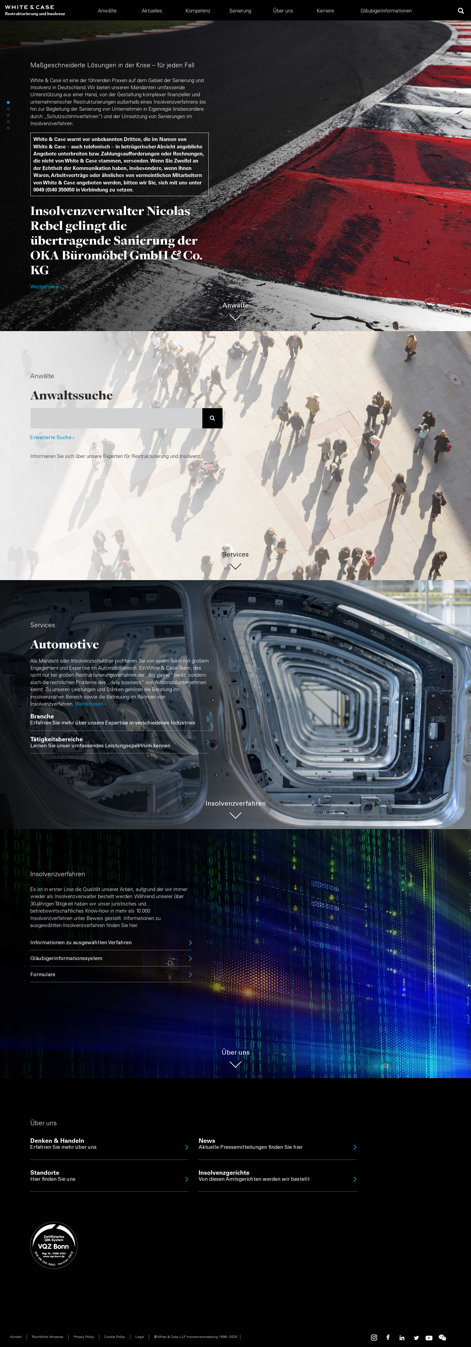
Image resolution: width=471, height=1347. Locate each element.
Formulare (42, 975)
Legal (139, 1337)
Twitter (415, 1338)
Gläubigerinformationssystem (66, 958)
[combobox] (116, 418)
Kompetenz (198, 10)
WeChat (442, 1338)
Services (236, 555)
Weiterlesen (89, 704)
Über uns (283, 10)
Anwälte (107, 10)
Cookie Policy (114, 1337)
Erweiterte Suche (52, 437)
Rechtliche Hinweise (47, 1337)
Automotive (64, 643)
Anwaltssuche (71, 394)
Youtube (429, 1338)
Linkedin (402, 1338)
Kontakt (16, 1337)
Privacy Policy (84, 1337)
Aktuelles (152, 10)
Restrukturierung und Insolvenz (35, 13)
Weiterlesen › (45, 287)
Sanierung (240, 10)
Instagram (375, 1338)
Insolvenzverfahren (235, 804)
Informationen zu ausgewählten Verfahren (81, 943)
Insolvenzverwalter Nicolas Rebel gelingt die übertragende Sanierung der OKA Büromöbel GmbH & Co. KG (116, 240)
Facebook (388, 1338)
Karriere (325, 10)
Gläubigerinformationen (386, 10)
